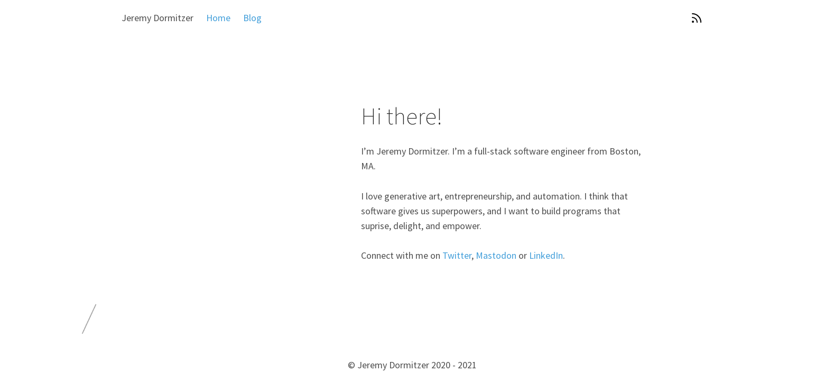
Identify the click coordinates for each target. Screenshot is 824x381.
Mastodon (496, 255)
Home (218, 18)
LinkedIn (546, 255)
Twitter (456, 255)
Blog (252, 18)
